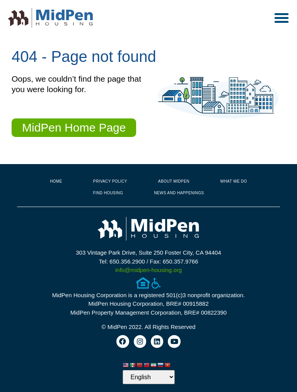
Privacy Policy (110, 181)
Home (56, 181)
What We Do (233, 181)
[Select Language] (149, 377)
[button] (281, 17)
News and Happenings (179, 193)
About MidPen (173, 181)
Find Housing (108, 193)
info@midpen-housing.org (148, 270)
